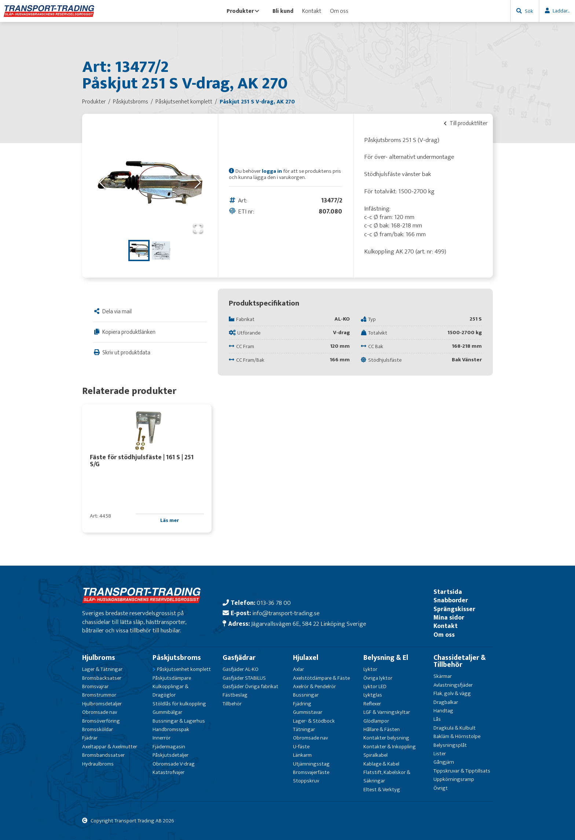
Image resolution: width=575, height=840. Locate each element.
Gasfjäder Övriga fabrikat (250, 686)
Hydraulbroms (98, 763)
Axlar (298, 669)
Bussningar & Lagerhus (179, 721)
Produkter (243, 11)
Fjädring (302, 703)
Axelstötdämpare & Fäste (321, 678)
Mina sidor (448, 617)
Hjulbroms (98, 658)
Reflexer (372, 703)
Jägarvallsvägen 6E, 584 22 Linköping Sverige (308, 623)
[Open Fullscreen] (198, 228)
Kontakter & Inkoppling (389, 746)
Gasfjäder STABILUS (244, 678)
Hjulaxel (305, 658)
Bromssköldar (97, 729)
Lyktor (370, 669)
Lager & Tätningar (102, 669)
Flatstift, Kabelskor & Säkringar (386, 776)
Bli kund (282, 11)
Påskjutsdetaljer (170, 755)
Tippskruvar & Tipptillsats (461, 770)
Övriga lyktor (377, 678)
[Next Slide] (197, 183)
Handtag (443, 710)
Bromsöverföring (101, 721)
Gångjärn (443, 762)
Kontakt (311, 11)
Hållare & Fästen (381, 729)
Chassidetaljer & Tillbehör (459, 661)
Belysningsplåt (450, 745)
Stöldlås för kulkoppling (179, 703)
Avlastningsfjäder (453, 685)
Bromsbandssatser (103, 755)
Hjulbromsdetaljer (102, 703)
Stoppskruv (306, 780)
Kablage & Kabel (381, 763)
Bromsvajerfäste (311, 772)
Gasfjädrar (239, 658)
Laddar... (561, 10)
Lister (439, 753)
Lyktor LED (375, 686)
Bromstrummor (99, 695)
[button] (150, 183)
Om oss (339, 11)
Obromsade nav (99, 712)
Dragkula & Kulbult (454, 728)
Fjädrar (90, 737)
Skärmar (442, 676)
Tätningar (304, 729)
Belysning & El (385, 658)
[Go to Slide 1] (139, 250)
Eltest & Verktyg (381, 789)
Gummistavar (307, 712)
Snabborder (450, 600)
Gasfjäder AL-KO (241, 669)
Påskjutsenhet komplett (184, 669)
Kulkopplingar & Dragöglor (170, 691)
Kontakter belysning (386, 737)
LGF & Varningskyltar (386, 712)
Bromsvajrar (95, 686)
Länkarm (302, 755)
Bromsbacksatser (101, 678)
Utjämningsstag (311, 763)
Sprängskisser (454, 609)
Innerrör (162, 737)
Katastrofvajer (168, 772)
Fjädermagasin (169, 746)
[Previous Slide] (102, 183)
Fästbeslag (235, 695)
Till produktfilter (465, 123)
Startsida (447, 592)
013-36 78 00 (274, 603)
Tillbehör (232, 703)
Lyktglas (372, 695)
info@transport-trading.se (285, 613)
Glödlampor (376, 721)
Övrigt (440, 788)
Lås (437, 719)
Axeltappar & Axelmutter (109, 746)
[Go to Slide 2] (161, 250)
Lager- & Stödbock (314, 721)
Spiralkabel (375, 755)
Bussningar (306, 695)
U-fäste (301, 746)
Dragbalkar (445, 702)
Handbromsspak (171, 729)
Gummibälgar (167, 712)
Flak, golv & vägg (452, 693)
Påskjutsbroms (177, 658)
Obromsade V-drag (174, 763)
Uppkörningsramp (453, 779)
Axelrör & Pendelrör (314, 686)
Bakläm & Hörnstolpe (456, 736)
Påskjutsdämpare (172, 678)
